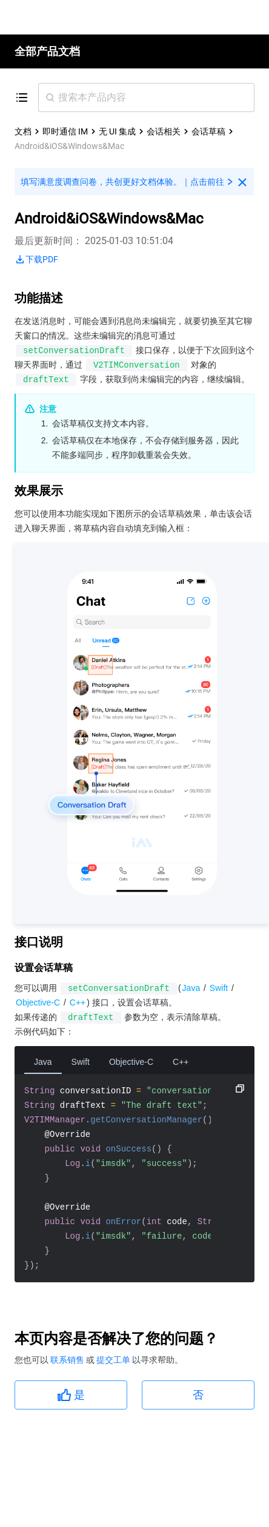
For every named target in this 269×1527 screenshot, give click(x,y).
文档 (23, 131)
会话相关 (164, 131)
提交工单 (114, 1360)
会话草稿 (208, 131)
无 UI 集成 (117, 131)
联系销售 (68, 1360)
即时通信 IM (65, 131)
